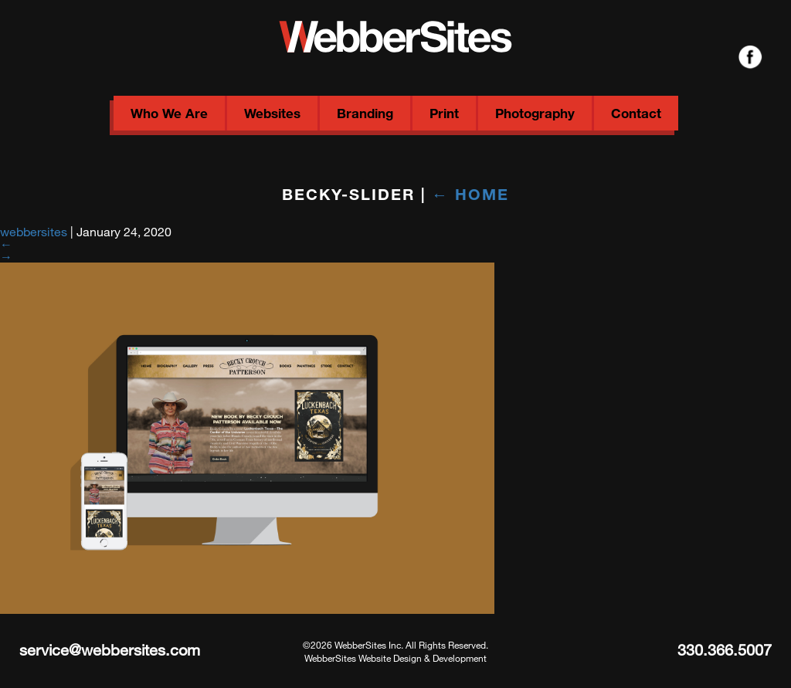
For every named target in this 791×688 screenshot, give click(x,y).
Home (470, 194)
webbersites (33, 231)
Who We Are (169, 113)
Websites (272, 113)
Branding (365, 113)
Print (444, 113)
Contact (636, 113)
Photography (535, 113)
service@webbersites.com (109, 650)
